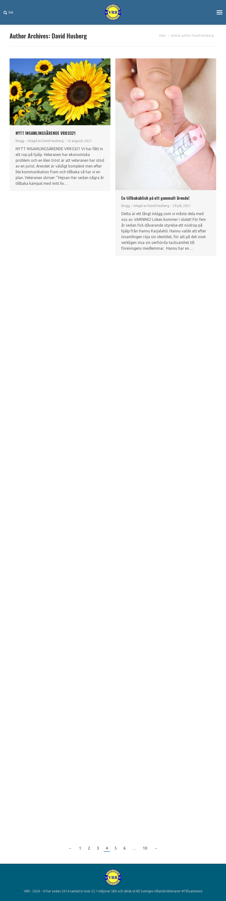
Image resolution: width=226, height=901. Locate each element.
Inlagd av (46, 141)
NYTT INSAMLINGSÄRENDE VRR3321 (45, 133)
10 (145, 848)
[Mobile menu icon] (219, 12)
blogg (20, 141)
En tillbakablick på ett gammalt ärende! (155, 198)
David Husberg (69, 35)
